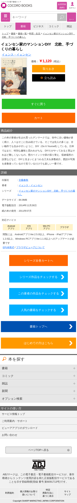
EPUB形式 (8, 247)
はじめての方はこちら (38, 343)
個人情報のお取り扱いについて (29, 493)
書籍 (23, 26)
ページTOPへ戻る (38, 449)
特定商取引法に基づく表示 (48, 492)
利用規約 (9, 493)
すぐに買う (38, 104)
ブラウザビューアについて (30, 247)
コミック (54, 26)
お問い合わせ (9, 434)
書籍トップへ (38, 326)
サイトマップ (67, 493)
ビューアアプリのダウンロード (20, 427)
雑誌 (69, 26)
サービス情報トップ (13, 413)
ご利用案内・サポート (14, 420)
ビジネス (38, 26)
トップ (8, 26)
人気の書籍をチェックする (38, 310)
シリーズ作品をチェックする (38, 276)
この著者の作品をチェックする (38, 293)
